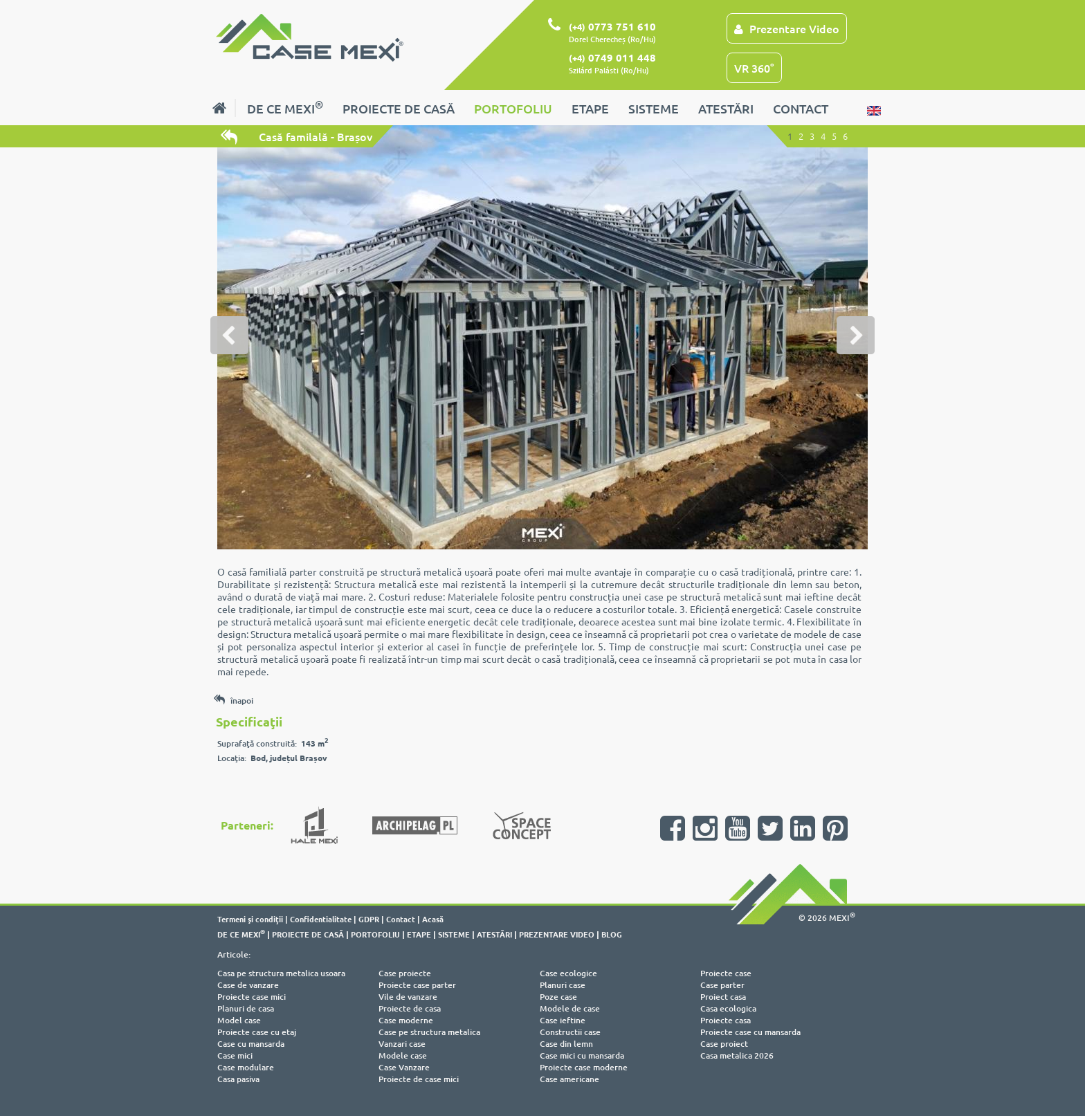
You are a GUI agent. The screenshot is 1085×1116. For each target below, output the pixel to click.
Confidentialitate (321, 918)
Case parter (722, 985)
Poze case (558, 997)
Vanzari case (402, 1044)
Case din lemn (566, 1044)
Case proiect (724, 1044)
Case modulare (245, 1067)
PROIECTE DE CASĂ (399, 108)
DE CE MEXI (285, 107)
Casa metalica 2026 (737, 1055)
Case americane (569, 1079)
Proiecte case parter (417, 985)
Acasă (433, 918)
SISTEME (653, 108)
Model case (239, 1020)
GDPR (368, 918)
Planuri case (562, 985)
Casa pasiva (238, 1079)
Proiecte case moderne (584, 1067)
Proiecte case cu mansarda (750, 1032)
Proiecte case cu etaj (256, 1032)
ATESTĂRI (726, 108)
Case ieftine (562, 1020)
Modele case (403, 1055)
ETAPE (590, 108)
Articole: (233, 954)
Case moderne (406, 1020)
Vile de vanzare (408, 997)
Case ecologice (568, 973)
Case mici (235, 1055)
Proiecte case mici (251, 997)
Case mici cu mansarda (582, 1055)
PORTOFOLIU (513, 108)
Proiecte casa (725, 1020)
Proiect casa (723, 997)
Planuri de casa (245, 1008)
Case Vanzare (404, 1067)
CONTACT (800, 108)
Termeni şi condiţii (250, 918)
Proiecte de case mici (419, 1079)
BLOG (611, 934)
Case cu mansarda (250, 1044)
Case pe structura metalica (429, 1032)
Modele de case (570, 1008)
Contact (400, 918)
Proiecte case (725, 973)
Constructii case (570, 1032)
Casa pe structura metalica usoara (281, 973)
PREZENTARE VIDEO (556, 934)
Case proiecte (405, 973)
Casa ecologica (728, 1008)
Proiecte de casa (410, 1008)
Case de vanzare (248, 985)
